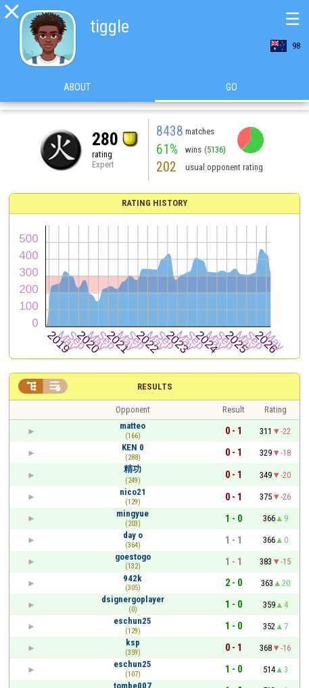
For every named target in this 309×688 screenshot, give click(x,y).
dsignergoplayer (132, 599)
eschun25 (132, 621)
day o (133, 535)
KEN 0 (133, 447)
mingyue (132, 513)
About (77, 93)
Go (231, 93)
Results (154, 386)
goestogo (133, 557)
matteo (132, 426)
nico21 (133, 492)
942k (132, 578)
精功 (132, 469)
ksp (133, 642)
